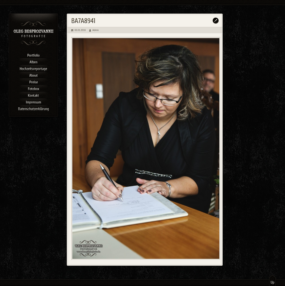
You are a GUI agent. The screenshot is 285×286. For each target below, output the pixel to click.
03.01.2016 (80, 30)
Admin (95, 30)
